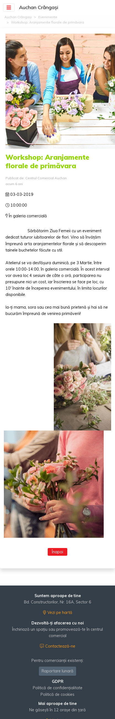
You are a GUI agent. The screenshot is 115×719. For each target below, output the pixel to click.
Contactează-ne (57, 646)
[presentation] (8, 419)
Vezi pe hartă (57, 612)
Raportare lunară (57, 671)
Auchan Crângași (18, 17)
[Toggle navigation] (9, 7)
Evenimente (47, 17)
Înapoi (57, 551)
